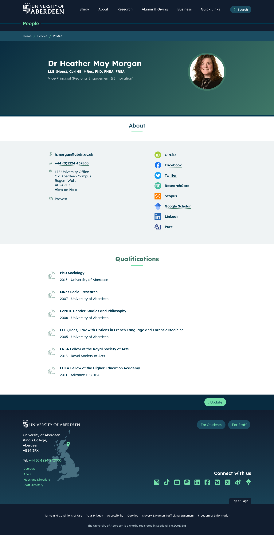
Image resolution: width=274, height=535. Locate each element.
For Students (210, 425)
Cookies (132, 515)
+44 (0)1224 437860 (72, 163)
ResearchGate (177, 185)
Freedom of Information (214, 515)
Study (86, 9)
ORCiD (170, 155)
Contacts (29, 468)
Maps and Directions (37, 480)
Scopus (171, 196)
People (31, 23)
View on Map (66, 189)
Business (186, 9)
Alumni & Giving (157, 9)
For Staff (239, 425)
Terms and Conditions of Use (63, 515)
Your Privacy (94, 515)
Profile (57, 36)
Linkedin (172, 216)
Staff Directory (33, 485)
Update (215, 402)
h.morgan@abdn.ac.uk (74, 154)
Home (27, 36)
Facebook (173, 165)
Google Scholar (178, 206)
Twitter (171, 175)
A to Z (27, 474)
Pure (169, 227)
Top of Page (240, 501)
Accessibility (115, 515)
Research (127, 9)
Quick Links (212, 9)
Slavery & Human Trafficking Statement (168, 515)
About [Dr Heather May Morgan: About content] (137, 125)
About (105, 9)
